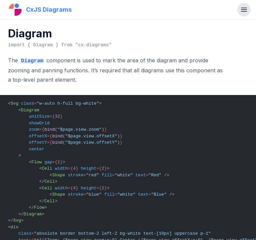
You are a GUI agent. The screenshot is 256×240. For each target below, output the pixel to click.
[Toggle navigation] (244, 9)
